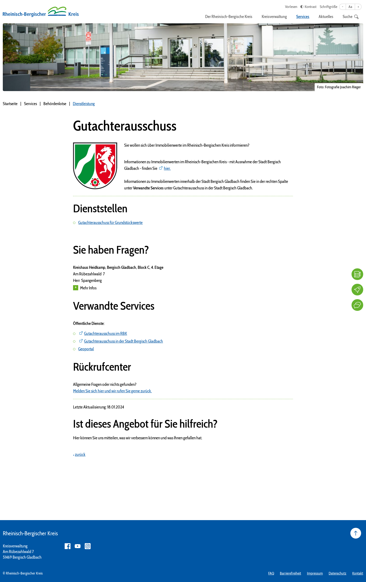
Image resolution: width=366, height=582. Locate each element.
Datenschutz (337, 573)
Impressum (315, 573)
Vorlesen (291, 6)
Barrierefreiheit (290, 573)
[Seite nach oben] (355, 533)
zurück (80, 454)
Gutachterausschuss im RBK (105, 333)
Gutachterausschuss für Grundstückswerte (110, 222)
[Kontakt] (357, 305)
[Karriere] (357, 289)
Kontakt (357, 573)
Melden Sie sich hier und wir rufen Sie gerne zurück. (112, 391)
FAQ (271, 573)
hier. (167, 168)
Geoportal (86, 348)
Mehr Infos (84, 288)
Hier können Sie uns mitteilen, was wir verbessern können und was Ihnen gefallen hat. (137, 437)
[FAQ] (357, 274)
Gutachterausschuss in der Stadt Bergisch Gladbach (123, 341)
